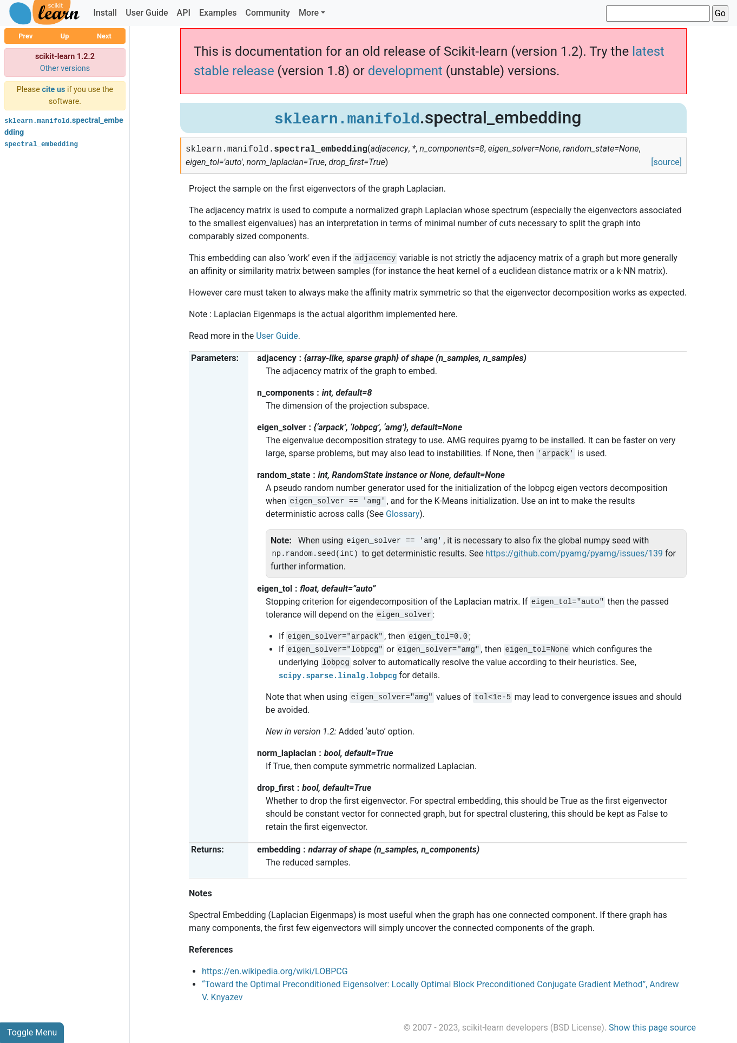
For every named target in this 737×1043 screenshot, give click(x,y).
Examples (218, 13)
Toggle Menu (32, 1032)
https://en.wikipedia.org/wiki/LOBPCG (275, 971)
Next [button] (104, 36)
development (405, 70)
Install (105, 13)
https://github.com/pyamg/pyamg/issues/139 (574, 553)
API (183, 13)
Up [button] (65, 36)
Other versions (65, 68)
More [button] (309, 13)
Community (267, 13)
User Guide (147, 13)
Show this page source (652, 1027)
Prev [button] (25, 36)
